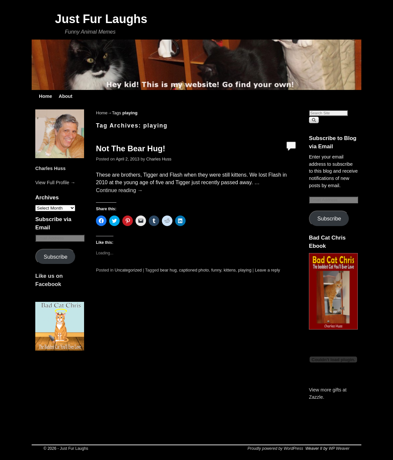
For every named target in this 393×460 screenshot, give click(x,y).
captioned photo (194, 270)
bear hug (168, 270)
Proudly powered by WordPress (275, 448)
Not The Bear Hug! (130, 148)
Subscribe (56, 257)
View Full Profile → (55, 182)
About (66, 96)
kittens (230, 270)
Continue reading (119, 190)
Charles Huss (50, 168)
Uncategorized (128, 270)
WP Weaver (339, 448)
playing (244, 270)
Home (45, 96)
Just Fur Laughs (101, 19)
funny (216, 270)
